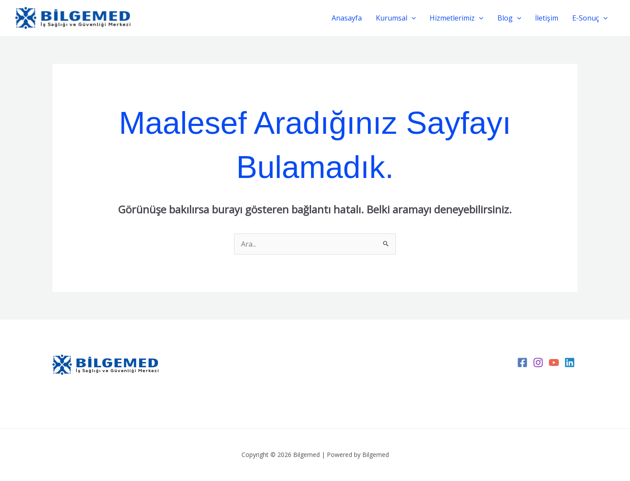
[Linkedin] (570, 362)
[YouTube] (554, 362)
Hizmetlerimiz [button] (456, 18)
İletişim (546, 18)
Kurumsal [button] (396, 18)
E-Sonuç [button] (590, 18)
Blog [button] (509, 18)
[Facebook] (522, 362)
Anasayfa (347, 18)
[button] (411, 18)
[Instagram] (538, 362)
